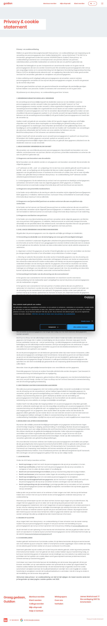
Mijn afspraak (65, 3)
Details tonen (85, 321)
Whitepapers (61, 596)
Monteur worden (49, 3)
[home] (8, 3)
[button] (102, 3)
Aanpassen (53, 327)
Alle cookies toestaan (80, 327)
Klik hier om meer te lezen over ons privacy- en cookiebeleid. (53, 314)
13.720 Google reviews (31, 620)
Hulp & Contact (36, 610)
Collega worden (36, 603)
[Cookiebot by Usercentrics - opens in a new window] (86, 297)
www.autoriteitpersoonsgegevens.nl (38, 534)
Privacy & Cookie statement (95, 619)
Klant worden (79, 3)
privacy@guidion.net (80, 526)
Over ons (59, 600)
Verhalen (59, 603)
